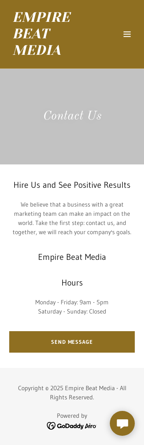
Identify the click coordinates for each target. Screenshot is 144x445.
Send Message (72, 341)
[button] (127, 34)
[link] (53, 52)
